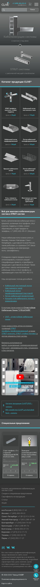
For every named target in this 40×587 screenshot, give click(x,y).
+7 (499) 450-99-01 (19, 3)
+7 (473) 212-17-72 (18, 532)
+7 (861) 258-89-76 (21, 526)
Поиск (32, 10)
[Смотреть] (20, 376)
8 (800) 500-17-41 (19, 510)
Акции (4, 503)
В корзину (10, 475)
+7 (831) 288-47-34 (27, 520)
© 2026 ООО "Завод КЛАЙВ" (13, 575)
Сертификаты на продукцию (13, 497)
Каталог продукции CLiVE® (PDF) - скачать (17, 405)
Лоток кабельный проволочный (19, 296)
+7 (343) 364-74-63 (23, 523)
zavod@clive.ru (22, 5)
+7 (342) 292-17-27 (16, 538)
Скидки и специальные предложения (17, 494)
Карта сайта (7, 583)
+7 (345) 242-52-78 (17, 535)
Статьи (4, 500)
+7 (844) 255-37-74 (20, 529)
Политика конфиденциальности (14, 579)
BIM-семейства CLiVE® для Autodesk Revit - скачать (18, 411)
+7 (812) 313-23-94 (26, 517)
